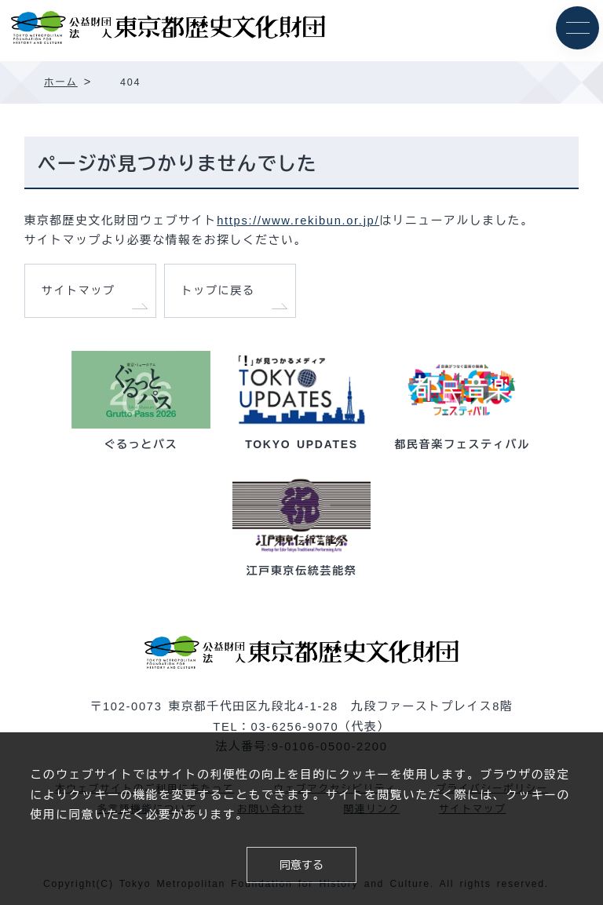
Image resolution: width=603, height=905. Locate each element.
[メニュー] (577, 27)
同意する (301, 865)
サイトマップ (78, 290)
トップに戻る (218, 290)
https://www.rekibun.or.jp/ (298, 220)
